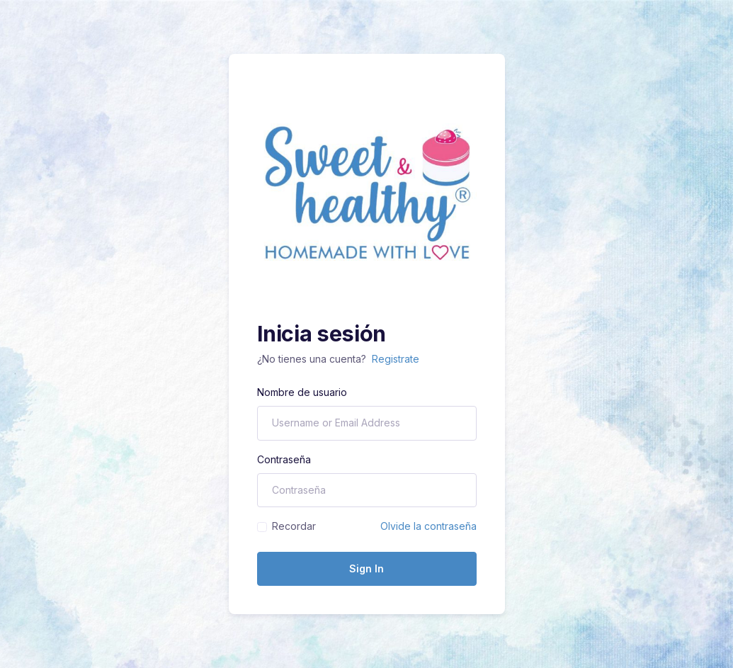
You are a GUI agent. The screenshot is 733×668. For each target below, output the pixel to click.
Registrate (395, 359)
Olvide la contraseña (428, 526)
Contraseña (284, 459)
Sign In (366, 568)
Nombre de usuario (302, 392)
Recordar (294, 526)
